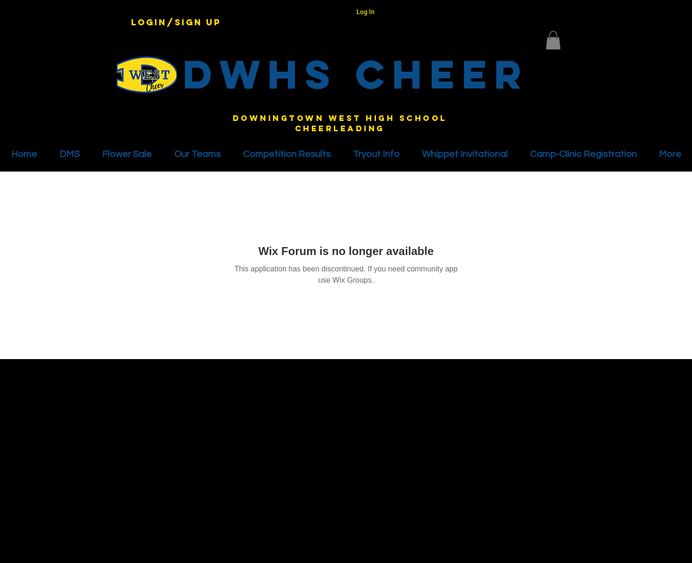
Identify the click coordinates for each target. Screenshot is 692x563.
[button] (553, 40)
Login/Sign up (176, 22)
